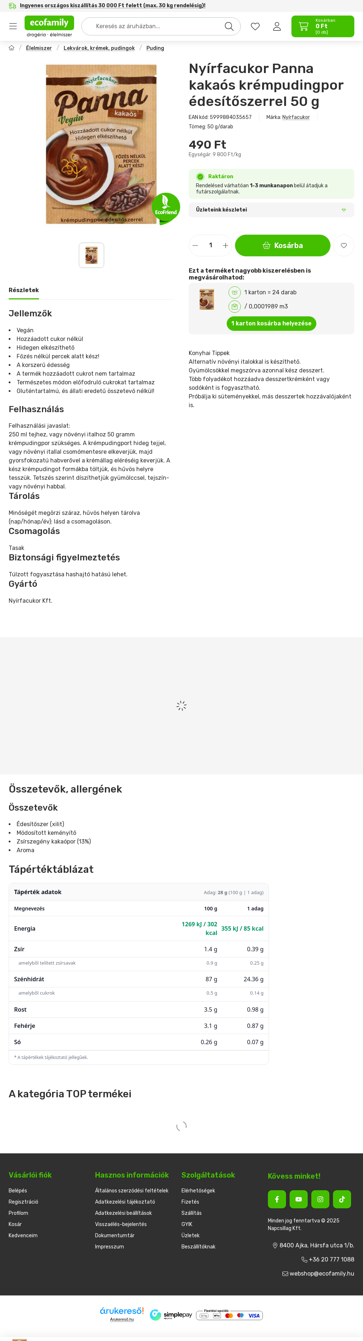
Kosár (15, 1224)
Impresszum (109, 1247)
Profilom (18, 1213)
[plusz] (225, 245)
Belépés (18, 1191)
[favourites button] (255, 26)
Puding (155, 48)
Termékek (13, 26)
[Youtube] (299, 1199)
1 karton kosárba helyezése (271, 323)
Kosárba (282, 245)
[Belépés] (277, 26)
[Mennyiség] (210, 245)
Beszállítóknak (198, 1247)
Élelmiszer (39, 48)
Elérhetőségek (198, 1191)
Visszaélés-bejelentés (121, 1224)
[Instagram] (320, 1199)
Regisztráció (23, 1202)
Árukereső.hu (122, 1319)
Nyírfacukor (296, 117)
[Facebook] (277, 1199)
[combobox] (161, 26)
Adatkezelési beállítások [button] (123, 1213)
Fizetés (190, 1202)
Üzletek (191, 1236)
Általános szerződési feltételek (131, 1191)
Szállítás (192, 1213)
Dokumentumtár (114, 1236)
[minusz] (195, 245)
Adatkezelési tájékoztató (125, 1202)
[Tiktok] (342, 1199)
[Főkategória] (11, 48)
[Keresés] (229, 26)
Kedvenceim (23, 1236)
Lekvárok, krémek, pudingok (99, 48)
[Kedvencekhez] (343, 245)
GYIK (187, 1224)
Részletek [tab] (24, 290)
